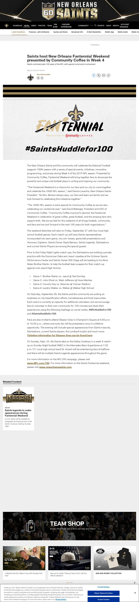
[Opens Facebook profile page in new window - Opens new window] (38, 77)
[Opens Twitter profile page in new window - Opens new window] (42, 77)
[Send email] (104, 77)
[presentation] (135, 583)
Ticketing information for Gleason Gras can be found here (59, 335)
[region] (69, 593)
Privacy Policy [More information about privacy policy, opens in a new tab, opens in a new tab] (61, 599)
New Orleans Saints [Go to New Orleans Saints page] (43, 74)
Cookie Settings (103, 587)
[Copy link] (108, 75)
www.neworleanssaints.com (55, 366)
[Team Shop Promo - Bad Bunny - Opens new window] (115, 561)
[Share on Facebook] (94, 77)
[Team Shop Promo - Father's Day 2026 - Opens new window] (24, 563)
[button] (68, 582)
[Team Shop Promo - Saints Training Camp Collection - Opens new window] (69, 563)
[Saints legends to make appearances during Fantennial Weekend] (18, 408)
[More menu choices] (91, 25)
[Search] (95, 25)
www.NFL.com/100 (38, 363)
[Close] (135, 593)
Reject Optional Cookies (104, 593)
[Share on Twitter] (99, 77)
